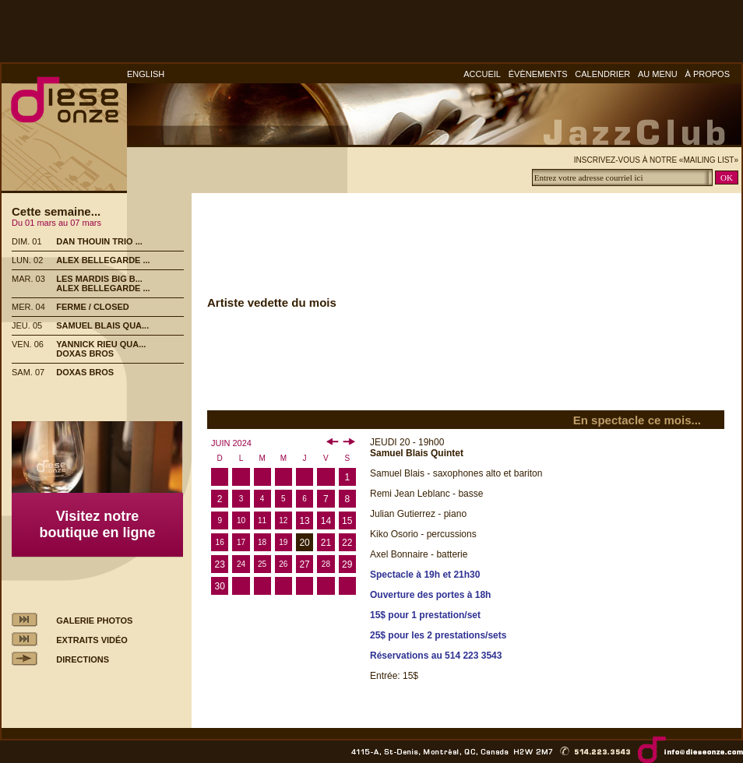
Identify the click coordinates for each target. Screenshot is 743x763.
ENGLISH (145, 74)
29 (347, 564)
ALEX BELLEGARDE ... (103, 260)
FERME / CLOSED (92, 306)
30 (219, 586)
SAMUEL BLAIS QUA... (102, 325)
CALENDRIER (602, 74)
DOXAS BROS (85, 353)
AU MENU (658, 74)
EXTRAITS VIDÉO (92, 640)
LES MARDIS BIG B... (99, 278)
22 (347, 542)
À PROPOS (707, 74)
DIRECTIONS (82, 659)
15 (347, 520)
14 (326, 520)
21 (326, 542)
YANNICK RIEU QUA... (101, 344)
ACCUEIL (482, 74)
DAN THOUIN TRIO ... (99, 241)
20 (304, 542)
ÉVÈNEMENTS (538, 74)
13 (304, 520)
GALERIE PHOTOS (94, 620)
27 (304, 564)
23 (219, 564)
